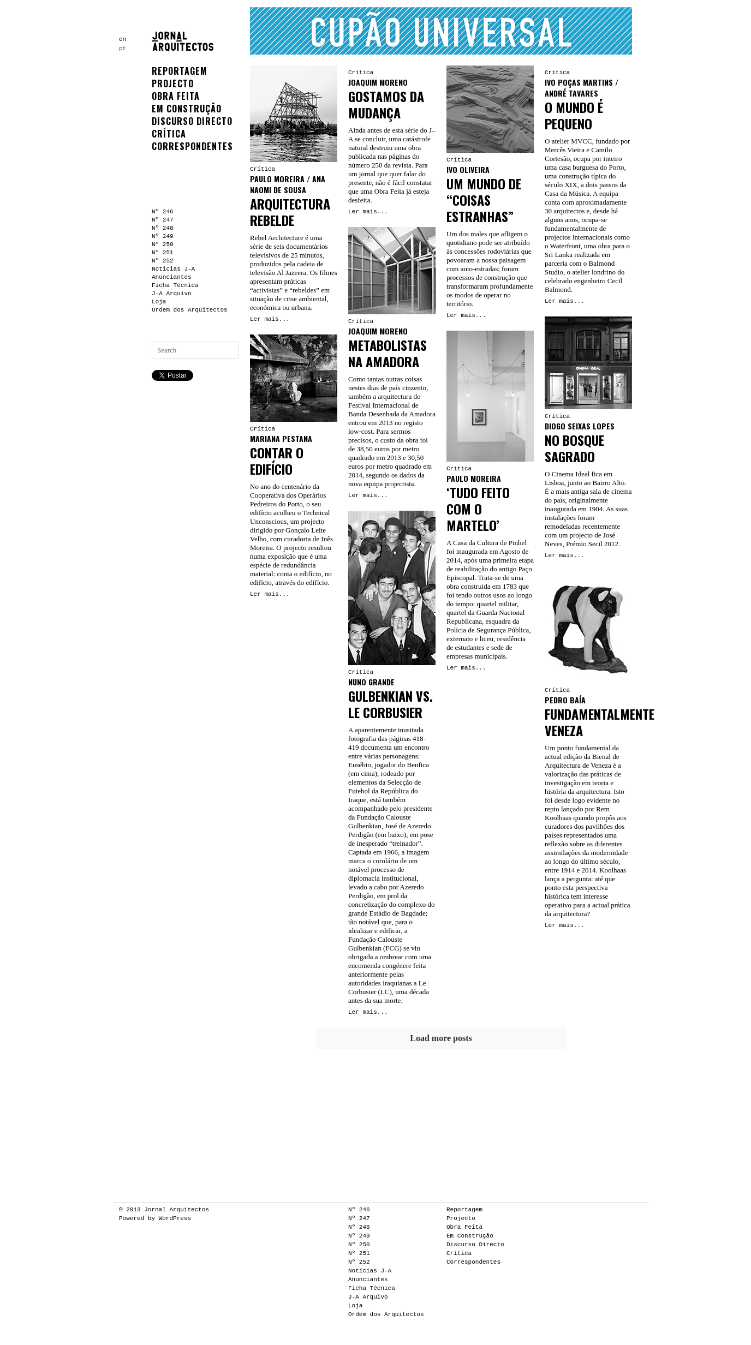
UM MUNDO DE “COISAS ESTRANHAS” (483, 200)
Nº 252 (163, 261)
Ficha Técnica (175, 285)
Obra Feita (176, 96)
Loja (159, 301)
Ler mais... (270, 319)
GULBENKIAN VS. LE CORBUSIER (390, 704)
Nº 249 (163, 236)
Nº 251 (163, 252)
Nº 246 (163, 211)
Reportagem (179, 70)
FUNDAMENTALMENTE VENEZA (599, 722)
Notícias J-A (173, 269)
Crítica (169, 133)
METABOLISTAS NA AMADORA (387, 353)
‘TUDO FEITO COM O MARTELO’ (478, 508)
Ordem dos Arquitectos (190, 310)
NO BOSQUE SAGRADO (574, 448)
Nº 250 (163, 244)
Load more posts (441, 1038)
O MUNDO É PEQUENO (574, 115)
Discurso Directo (192, 121)
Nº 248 (163, 228)
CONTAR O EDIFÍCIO (276, 461)
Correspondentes (192, 146)
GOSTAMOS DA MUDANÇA (386, 104)
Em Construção (187, 108)
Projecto (173, 83)
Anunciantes (172, 277)
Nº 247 (163, 220)
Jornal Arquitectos (176, 1209)
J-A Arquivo (172, 293)
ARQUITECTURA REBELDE (290, 212)
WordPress (175, 1218)
